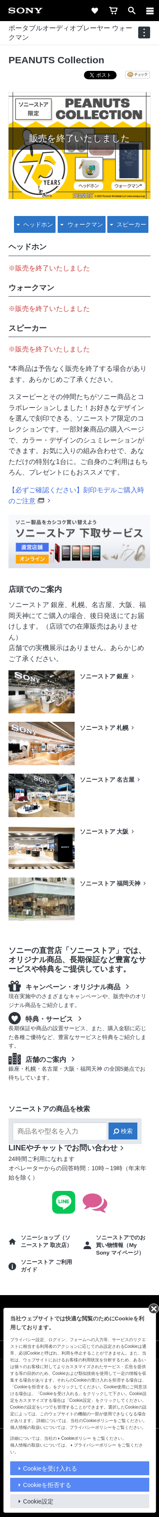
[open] (132, 10)
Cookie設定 (38, 1501)
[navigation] (144, 32)
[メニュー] (150, 10)
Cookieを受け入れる (50, 1468)
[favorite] (94, 10)
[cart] (113, 10)
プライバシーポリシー (95, 1445)
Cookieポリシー (76, 1438)
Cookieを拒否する (47, 1485)
